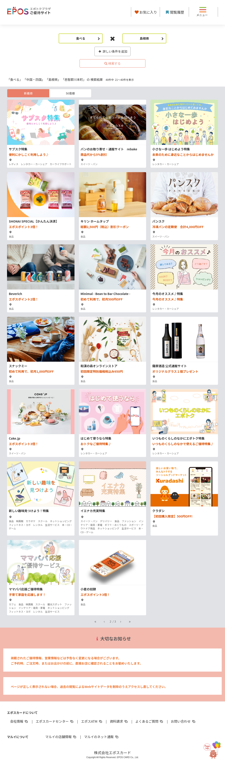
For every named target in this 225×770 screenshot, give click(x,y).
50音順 (70, 93)
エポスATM (92, 721)
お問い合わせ (183, 721)
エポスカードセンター (55, 721)
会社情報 (19, 721)
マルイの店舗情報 (61, 736)
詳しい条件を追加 (112, 51)
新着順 (28, 93)
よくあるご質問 (149, 721)
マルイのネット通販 (101, 736)
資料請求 (119, 721)
